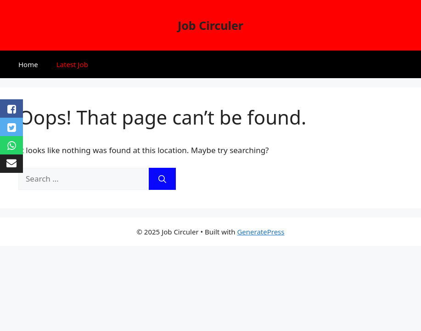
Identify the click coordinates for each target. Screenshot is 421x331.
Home (28, 64)
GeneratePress (260, 231)
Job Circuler (210, 25)
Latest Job (72, 64)
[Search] (162, 179)
